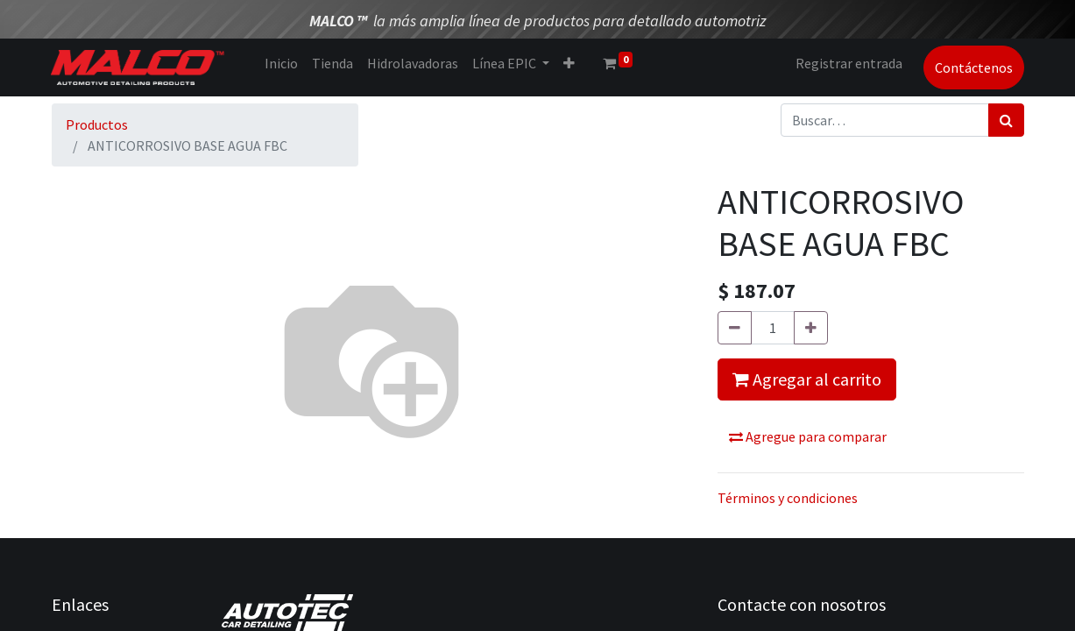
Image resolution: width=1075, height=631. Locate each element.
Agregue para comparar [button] (808, 436)
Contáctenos (974, 67)
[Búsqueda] (1006, 120)
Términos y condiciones (788, 498)
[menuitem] (282, 63)
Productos (97, 124)
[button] (570, 63)
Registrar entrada (849, 63)
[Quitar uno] (735, 327)
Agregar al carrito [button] (806, 379)
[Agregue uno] (811, 327)
